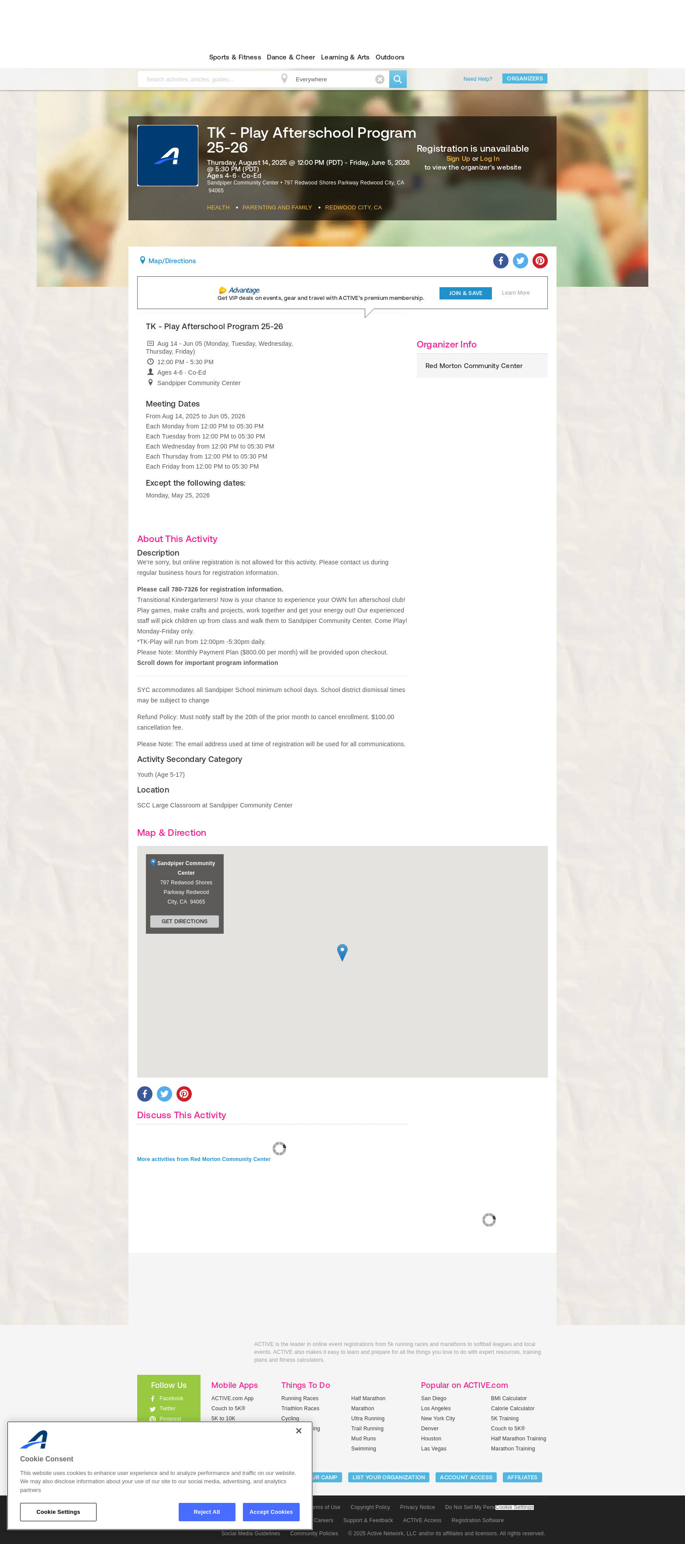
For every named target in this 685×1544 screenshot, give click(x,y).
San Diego (433, 1398)
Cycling (290, 1418)
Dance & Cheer (291, 57)
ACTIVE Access (422, 1520)
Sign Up (458, 158)
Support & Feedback (368, 1520)
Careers (323, 1520)
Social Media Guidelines (250, 1533)
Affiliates (522, 1477)
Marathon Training (513, 1449)
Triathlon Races (300, 1408)
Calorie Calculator (513, 1408)
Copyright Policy (370, 1507)
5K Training (505, 1418)
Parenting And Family (277, 207)
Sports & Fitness (235, 57)
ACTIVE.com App (232, 1398)
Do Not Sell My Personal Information (489, 1507)
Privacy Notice (417, 1507)
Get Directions (185, 921)
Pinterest (170, 1419)
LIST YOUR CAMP (314, 1477)
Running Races (299, 1398)
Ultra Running (368, 1418)
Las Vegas (433, 1449)
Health (218, 207)
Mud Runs (363, 1439)
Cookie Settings (514, 1507)
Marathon (362, 1408)
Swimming (363, 1449)
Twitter (167, 1408)
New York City (438, 1418)
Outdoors (390, 57)
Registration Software (478, 1520)
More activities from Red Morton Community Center (204, 1159)
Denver (430, 1429)
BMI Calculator (509, 1398)
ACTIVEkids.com (161, 57)
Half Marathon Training (519, 1439)
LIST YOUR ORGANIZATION (389, 1477)
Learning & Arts (345, 57)
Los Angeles (436, 1408)
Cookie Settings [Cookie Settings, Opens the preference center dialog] (58, 1512)
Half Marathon (368, 1398)
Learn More (516, 293)
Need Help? (478, 79)
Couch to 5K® (228, 1408)
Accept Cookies (271, 1512)
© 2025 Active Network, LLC (382, 1533)
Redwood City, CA (353, 207)
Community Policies (314, 1533)
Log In (489, 158)
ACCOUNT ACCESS (466, 1477)
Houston (431, 1439)
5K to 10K (223, 1418)
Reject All (207, 1512)
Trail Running (367, 1429)
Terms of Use (324, 1507)
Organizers (525, 78)
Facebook (171, 1398)
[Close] (298, 1430)
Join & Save (466, 293)
